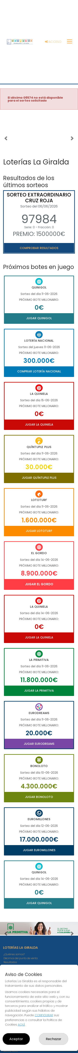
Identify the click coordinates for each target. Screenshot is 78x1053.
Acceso (53, 42)
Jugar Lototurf (39, 531)
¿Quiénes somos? (14, 954)
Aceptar (16, 1039)
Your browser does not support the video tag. (39, 132)
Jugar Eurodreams (39, 744)
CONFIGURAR (44, 1015)
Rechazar (53, 1039)
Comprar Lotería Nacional (39, 371)
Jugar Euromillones (39, 850)
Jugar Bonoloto (39, 797)
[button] (6, 138)
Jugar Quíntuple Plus (39, 478)
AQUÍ (21, 1024)
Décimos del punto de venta (21, 958)
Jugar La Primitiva (39, 690)
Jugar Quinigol (39, 318)
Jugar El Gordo (39, 584)
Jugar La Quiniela (39, 424)
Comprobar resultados (39, 248)
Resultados (10, 962)
